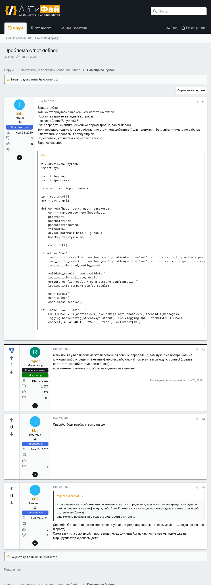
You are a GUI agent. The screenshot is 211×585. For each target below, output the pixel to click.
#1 (202, 102)
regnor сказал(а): (68, 496)
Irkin (11, 56)
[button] (54, 28)
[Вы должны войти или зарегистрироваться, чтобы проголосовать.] (12, 358)
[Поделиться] (196, 102)
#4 (202, 487)
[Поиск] (179, 11)
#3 (202, 418)
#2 (202, 349)
